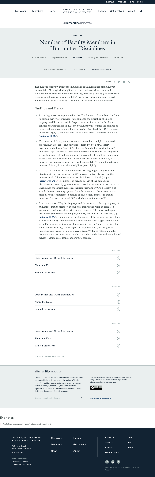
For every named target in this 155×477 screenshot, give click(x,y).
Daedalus (109, 437)
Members (37, 11)
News (52, 11)
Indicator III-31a (48, 136)
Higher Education (59, 58)
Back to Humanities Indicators (50, 356)
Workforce (77, 58)
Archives (122, 2)
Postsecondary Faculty (100, 69)
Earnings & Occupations (53, 69)
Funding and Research (98, 58)
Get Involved (117, 11)
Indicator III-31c (47, 217)
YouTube (118, 462)
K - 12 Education (39, 58)
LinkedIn (112, 462)
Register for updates (99, 398)
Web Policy (109, 470)
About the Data (43, 265)
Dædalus (110, 2)
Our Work (20, 11)
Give (132, 2)
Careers (109, 447)
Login (140, 2)
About (131, 11)
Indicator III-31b (47, 181)
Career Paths (78, 69)
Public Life (118, 58)
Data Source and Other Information (54, 258)
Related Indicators (45, 272)
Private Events (112, 453)
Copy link (116, 250)
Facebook (107, 462)
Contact (131, 447)
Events (102, 11)
